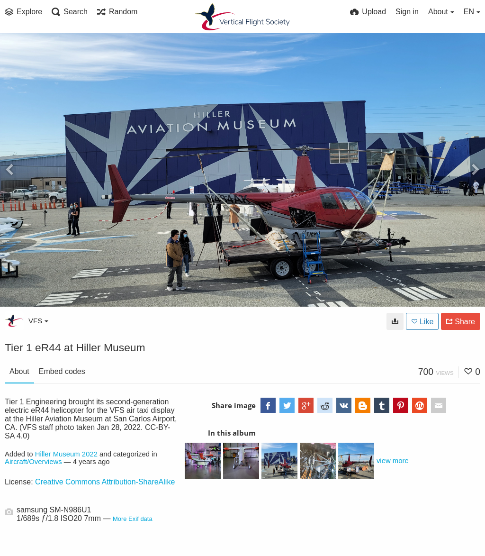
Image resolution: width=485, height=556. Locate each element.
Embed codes (62, 371)
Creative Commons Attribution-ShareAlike (105, 482)
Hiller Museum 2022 (66, 454)
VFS (38, 321)
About (19, 371)
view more (393, 461)
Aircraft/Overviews (33, 461)
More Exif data (133, 518)
